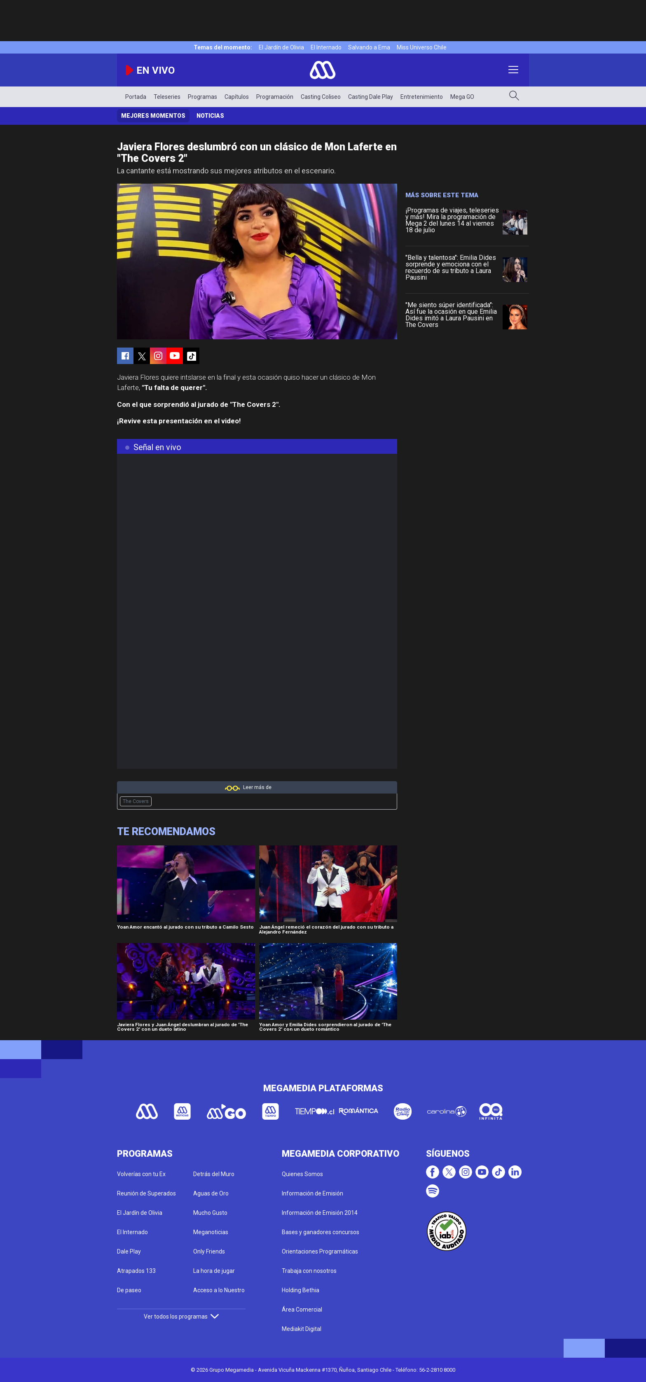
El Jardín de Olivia (281, 47)
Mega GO (462, 96)
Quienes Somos (302, 1174)
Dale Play (129, 1251)
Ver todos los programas (181, 1316)
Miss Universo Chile (422, 47)
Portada (135, 96)
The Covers (136, 801)
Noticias (210, 115)
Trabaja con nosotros (309, 1271)
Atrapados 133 (136, 1271)
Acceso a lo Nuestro (219, 1290)
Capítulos (237, 96)
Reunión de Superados (146, 1193)
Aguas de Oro (211, 1193)
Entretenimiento (421, 96)
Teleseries (167, 96)
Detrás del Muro (213, 1174)
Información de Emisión (312, 1193)
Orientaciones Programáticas (320, 1251)
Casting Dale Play (370, 96)
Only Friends (209, 1251)
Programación (274, 96)
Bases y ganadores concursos (320, 1232)
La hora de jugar (214, 1271)
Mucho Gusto (210, 1212)
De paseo (129, 1290)
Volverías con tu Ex (141, 1174)
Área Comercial (302, 1309)
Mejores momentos (153, 115)
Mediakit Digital (301, 1329)
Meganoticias (210, 1232)
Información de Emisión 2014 (320, 1212)
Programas (202, 96)
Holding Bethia (300, 1290)
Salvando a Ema (369, 47)
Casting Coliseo (321, 96)
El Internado (326, 47)
